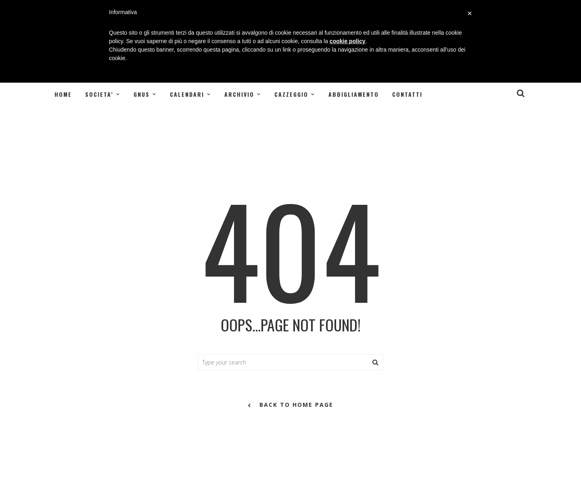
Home (63, 94)
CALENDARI (187, 94)
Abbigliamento (353, 94)
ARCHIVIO (239, 94)
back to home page (290, 405)
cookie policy (348, 41)
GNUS (142, 94)
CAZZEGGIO (291, 94)
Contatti (407, 94)
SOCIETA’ (99, 94)
